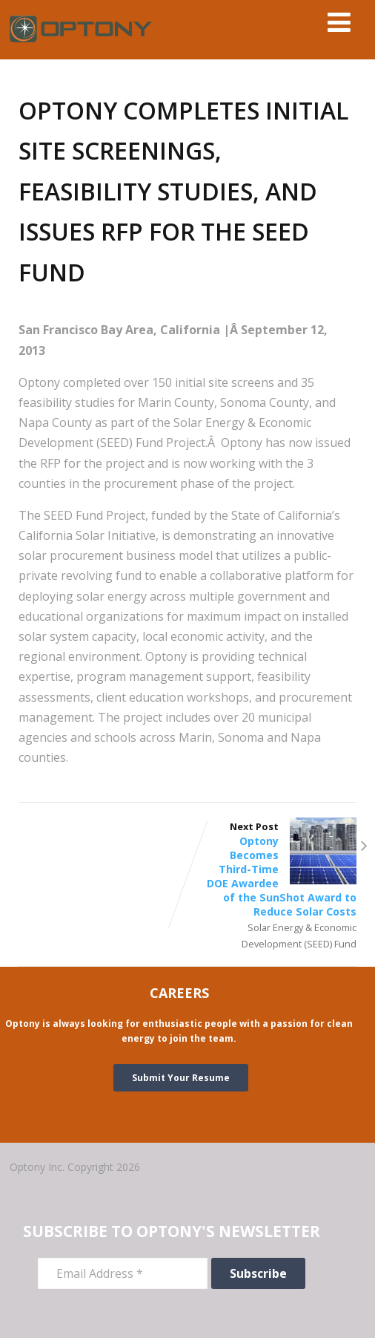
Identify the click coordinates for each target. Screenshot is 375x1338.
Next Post (272, 869)
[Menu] (339, 22)
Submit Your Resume (181, 1077)
